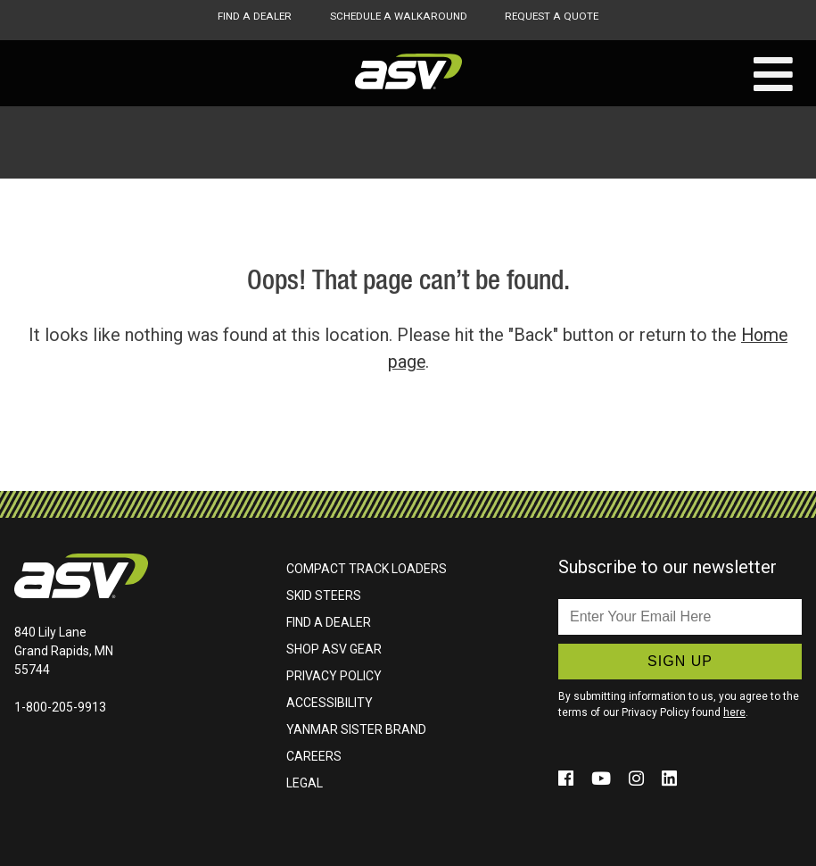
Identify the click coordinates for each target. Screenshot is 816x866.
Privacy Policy (334, 676)
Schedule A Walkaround (397, 16)
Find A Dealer (252, 16)
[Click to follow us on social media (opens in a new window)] (568, 778)
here (734, 712)
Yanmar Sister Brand (356, 729)
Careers (314, 756)
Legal (304, 783)
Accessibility (329, 702)
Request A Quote (554, 16)
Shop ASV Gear (334, 649)
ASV (408, 71)
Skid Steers (323, 595)
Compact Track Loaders (366, 569)
